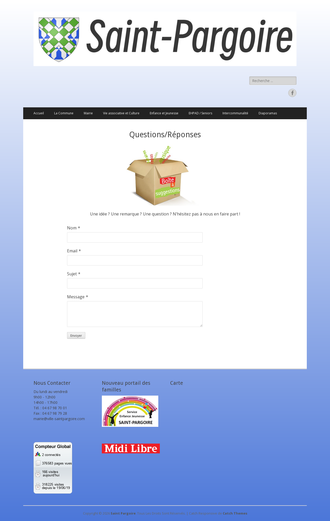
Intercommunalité (235, 113)
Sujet (72, 274)
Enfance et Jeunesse (164, 113)
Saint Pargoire (123, 513)
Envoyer (76, 335)
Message (76, 297)
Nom (72, 228)
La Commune (63, 113)
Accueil (39, 113)
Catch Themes (235, 513)
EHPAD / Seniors (200, 113)
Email (72, 251)
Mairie (88, 113)
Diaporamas (268, 113)
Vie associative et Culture (121, 113)
